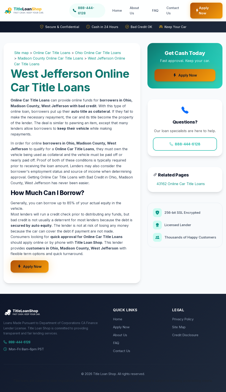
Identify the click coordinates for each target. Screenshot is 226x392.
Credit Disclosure (185, 335)
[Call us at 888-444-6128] (87, 11)
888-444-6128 (185, 144)
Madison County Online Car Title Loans (50, 58)
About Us (134, 10)
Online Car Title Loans (51, 53)
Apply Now (202, 10)
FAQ (155, 10)
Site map (21, 53)
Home (117, 10)
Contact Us (172, 10)
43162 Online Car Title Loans (180, 184)
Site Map (179, 327)
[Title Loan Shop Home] (35, 10)
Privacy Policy (183, 319)
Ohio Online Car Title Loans (98, 53)
